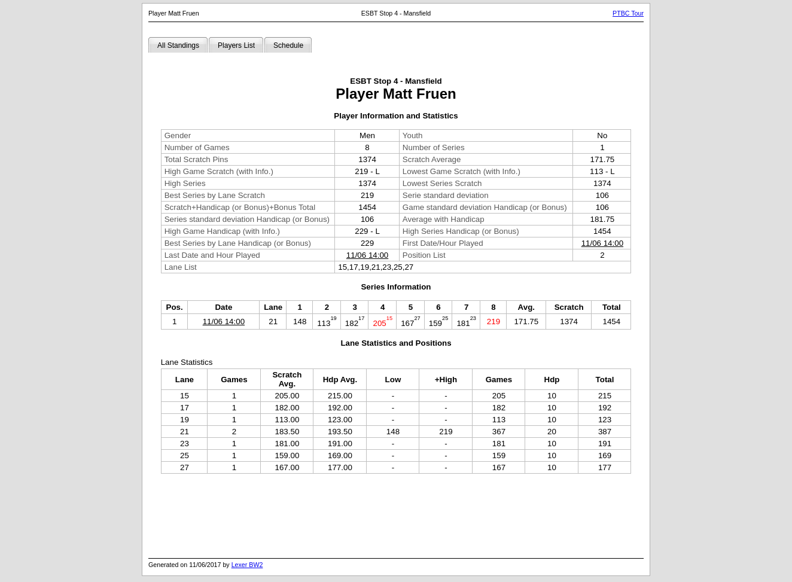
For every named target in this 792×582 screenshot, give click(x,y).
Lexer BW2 (247, 564)
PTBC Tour (628, 13)
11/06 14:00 (602, 243)
